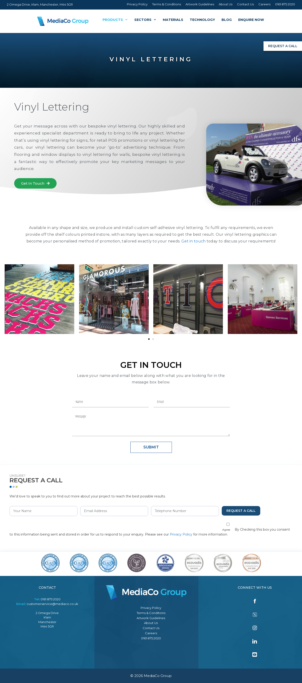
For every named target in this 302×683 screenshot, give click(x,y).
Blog (227, 20)
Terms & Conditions (166, 4)
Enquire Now (251, 20)
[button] (35, 183)
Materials (173, 20)
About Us (225, 4)
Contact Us (245, 4)
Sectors (147, 19)
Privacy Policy (137, 4)
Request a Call (282, 46)
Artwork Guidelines (200, 4)
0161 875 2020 (285, 4)
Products (117, 19)
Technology (202, 20)
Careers (264, 4)
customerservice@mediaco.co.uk (52, 604)
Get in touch (193, 241)
